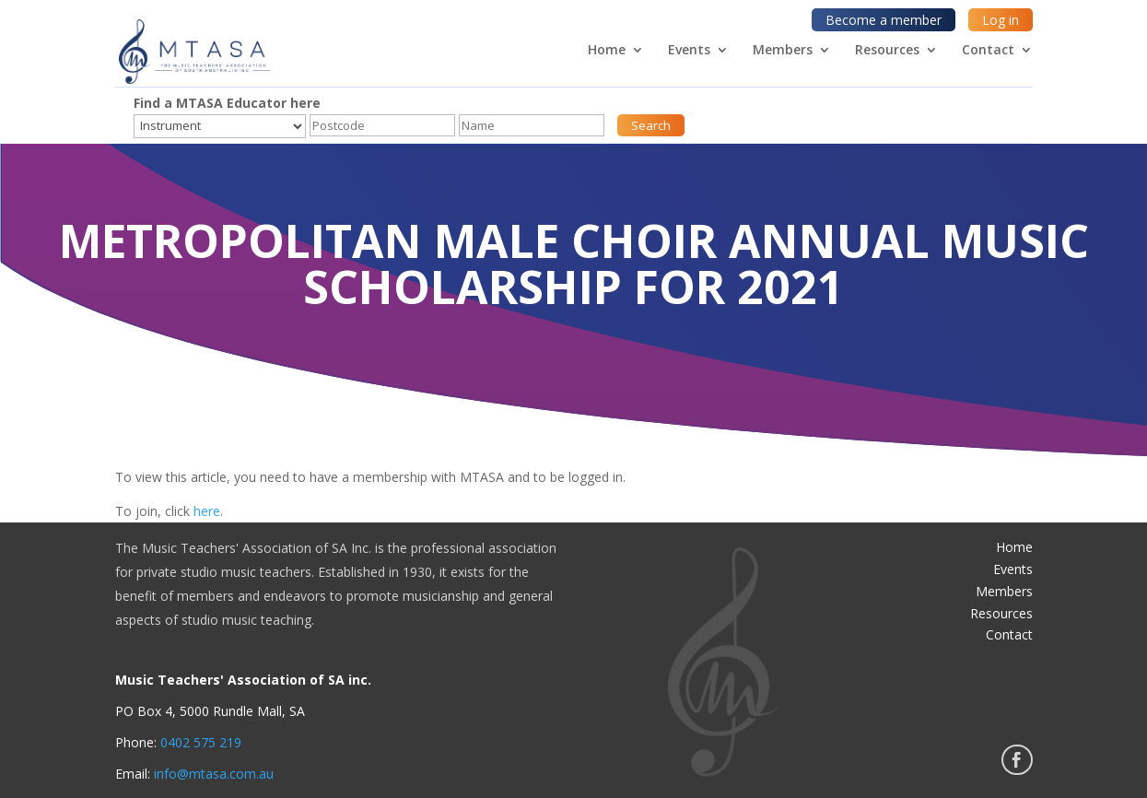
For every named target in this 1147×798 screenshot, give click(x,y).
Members (783, 50)
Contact (988, 50)
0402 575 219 (200, 742)
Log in (1000, 20)
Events (689, 50)
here (206, 511)
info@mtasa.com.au (214, 773)
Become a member (883, 20)
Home (607, 50)
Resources (887, 50)
